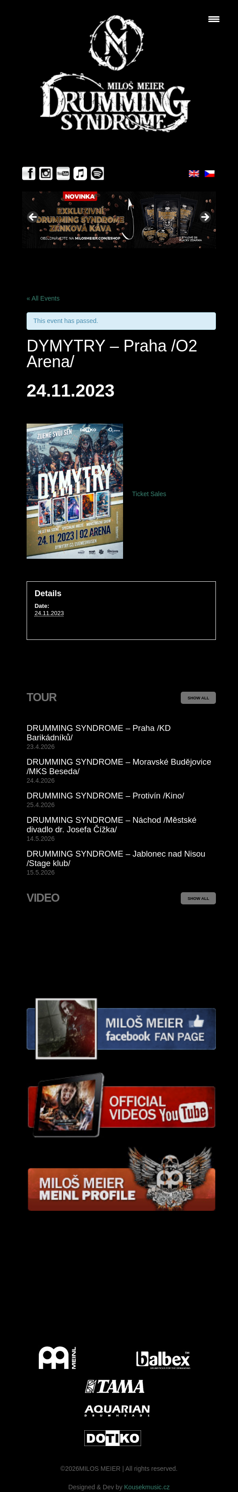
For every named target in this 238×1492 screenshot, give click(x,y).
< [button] (33, 217)
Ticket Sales (149, 493)
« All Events (43, 298)
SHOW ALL (198, 698)
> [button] (204, 217)
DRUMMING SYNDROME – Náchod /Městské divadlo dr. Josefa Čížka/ (112, 824)
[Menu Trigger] (213, 19)
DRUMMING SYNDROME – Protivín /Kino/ (105, 795)
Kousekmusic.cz (146, 1487)
